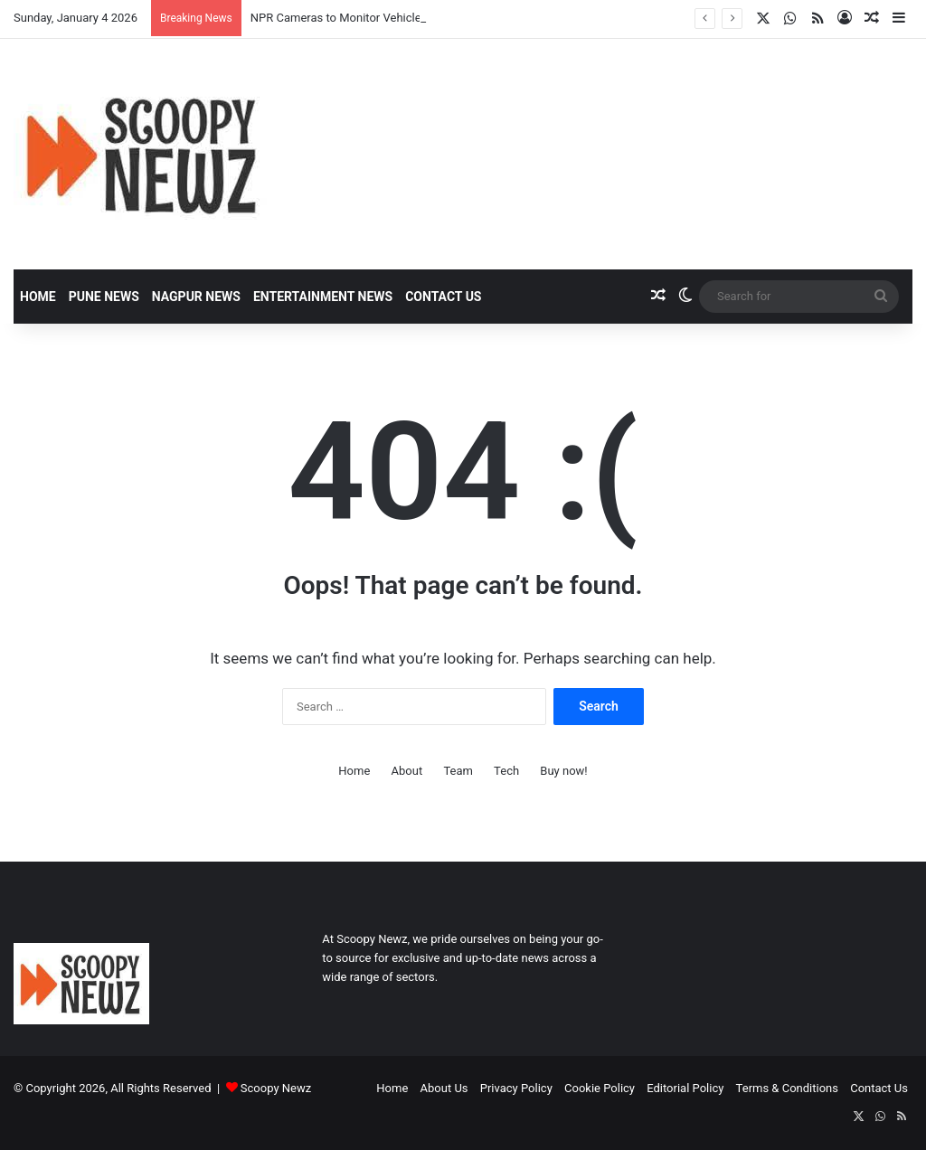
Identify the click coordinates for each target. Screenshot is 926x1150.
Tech (506, 771)
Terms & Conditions (787, 1088)
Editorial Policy (685, 1088)
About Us (444, 1088)
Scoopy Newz (276, 1088)
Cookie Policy (599, 1088)
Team (458, 771)
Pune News (104, 296)
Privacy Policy (516, 1088)
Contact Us (443, 296)
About (407, 771)
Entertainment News (322, 296)
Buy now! (563, 771)
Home (38, 296)
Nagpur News (196, 296)
